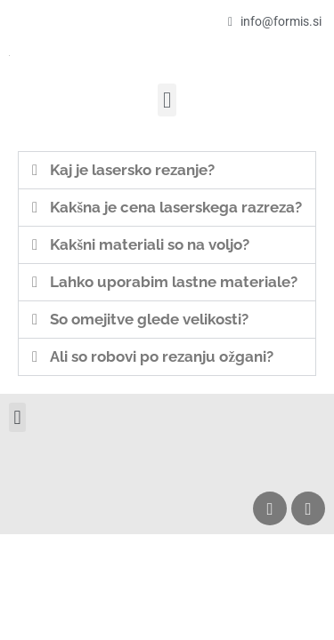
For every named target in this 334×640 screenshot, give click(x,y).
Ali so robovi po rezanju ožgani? (161, 356)
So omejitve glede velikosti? (149, 319)
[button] (167, 100)
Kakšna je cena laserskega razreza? (176, 207)
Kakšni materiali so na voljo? (149, 244)
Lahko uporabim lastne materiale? (173, 282)
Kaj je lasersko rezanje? (132, 170)
